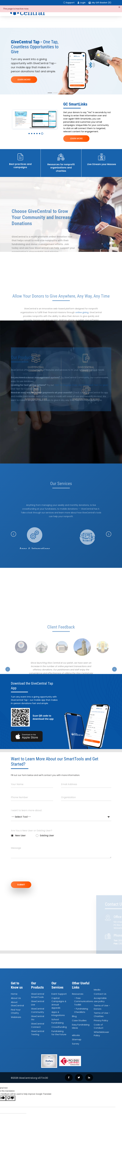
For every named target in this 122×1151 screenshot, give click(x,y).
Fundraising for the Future (58, 1033)
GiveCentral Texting (37, 1033)
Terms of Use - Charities (102, 1014)
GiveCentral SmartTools (37, 995)
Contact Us (100, 993)
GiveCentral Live (37, 1003)
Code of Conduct (98, 1026)
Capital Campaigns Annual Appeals (58, 1003)
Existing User (45, 835)
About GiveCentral (17, 1004)
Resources (77, 993)
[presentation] (33, 871)
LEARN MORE (76, 138)
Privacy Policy (101, 1020)
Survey (75, 1043)
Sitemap (76, 1039)
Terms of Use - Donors (102, 1007)
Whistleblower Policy (101, 1034)
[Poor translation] (10, 1098)
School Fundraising (57, 1021)
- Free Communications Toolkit (83, 1001)
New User (18, 835)
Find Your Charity (16, 1011)
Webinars (16, 1017)
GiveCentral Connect (37, 1025)
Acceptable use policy (100, 1000)
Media (97, 989)
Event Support (59, 993)
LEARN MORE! (24, 79)
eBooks (76, 1035)
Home (14, 993)
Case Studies (79, 1020)
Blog (74, 1016)
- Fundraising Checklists (81, 1010)
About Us (16, 998)
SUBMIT (21, 884)
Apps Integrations (58, 1013)
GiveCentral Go (37, 1018)
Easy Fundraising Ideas (80, 1026)
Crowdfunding (59, 1026)
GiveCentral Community (37, 1010)
